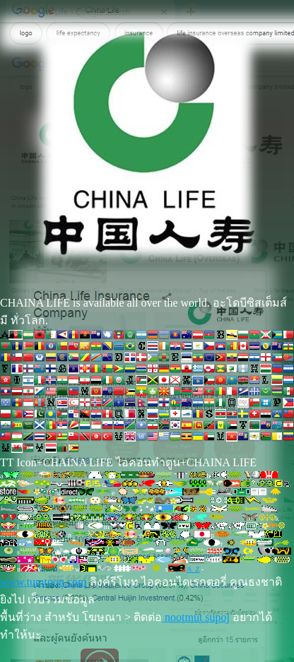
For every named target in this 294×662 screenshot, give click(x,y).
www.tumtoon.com (43, 582)
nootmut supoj (196, 617)
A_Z (193, 569)
